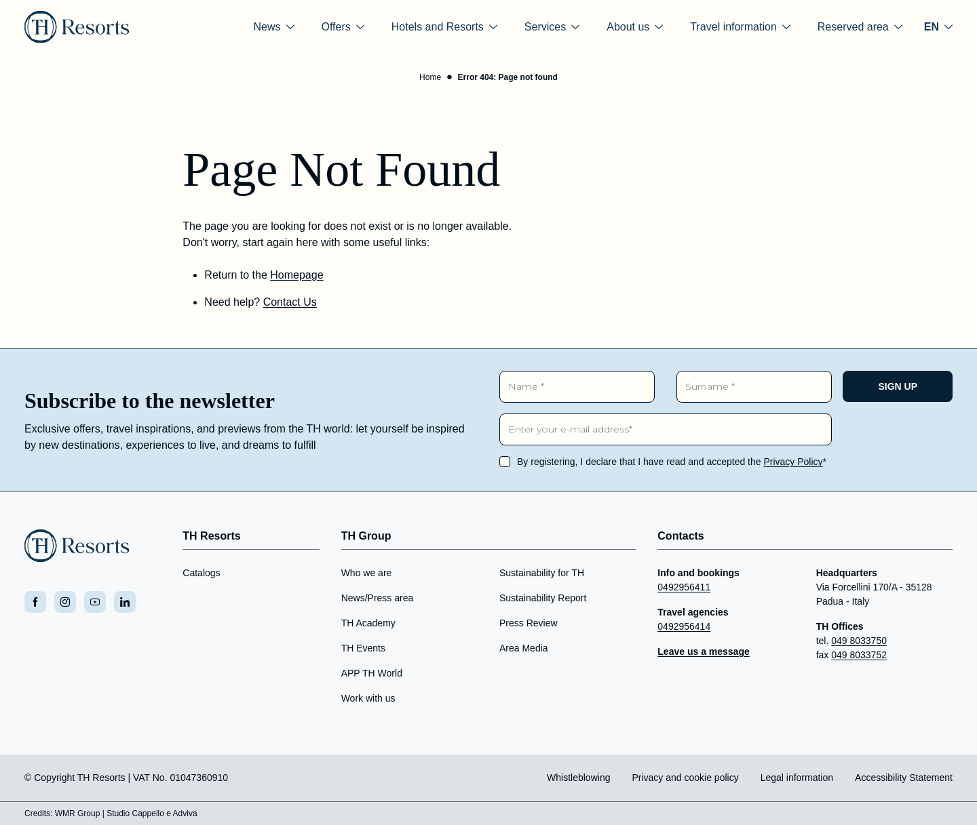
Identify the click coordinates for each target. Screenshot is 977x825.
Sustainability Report (542, 597)
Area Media (523, 648)
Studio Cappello (135, 813)
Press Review (528, 623)
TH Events (363, 648)
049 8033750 (859, 640)
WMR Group (77, 813)
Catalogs (201, 572)
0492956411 (683, 587)
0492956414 (683, 626)
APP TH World (371, 673)
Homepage (296, 275)
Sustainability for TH (541, 572)
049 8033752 (859, 654)
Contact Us (290, 302)
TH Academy (368, 623)
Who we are (366, 572)
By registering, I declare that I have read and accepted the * (671, 461)
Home (430, 77)
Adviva (185, 813)
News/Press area (377, 597)
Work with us (368, 698)
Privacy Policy (792, 461)
